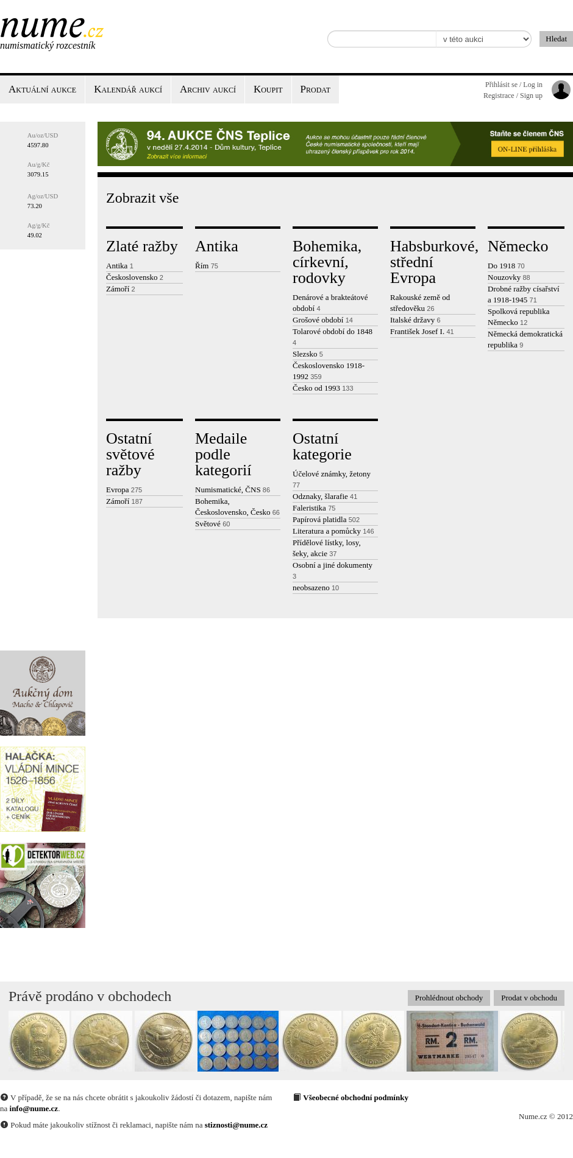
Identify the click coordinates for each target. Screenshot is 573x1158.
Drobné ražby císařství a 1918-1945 (524, 294)
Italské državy (415, 319)
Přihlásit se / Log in (514, 84)
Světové (212, 523)
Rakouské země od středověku (420, 303)
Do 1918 (506, 265)
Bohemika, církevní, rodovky (327, 262)
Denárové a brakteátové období (330, 303)
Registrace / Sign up (513, 95)
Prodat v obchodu (529, 997)
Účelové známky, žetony (332, 479)
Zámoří (120, 288)
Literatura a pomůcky (333, 530)
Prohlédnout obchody (449, 997)
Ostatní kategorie (322, 446)
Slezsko (308, 353)
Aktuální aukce (42, 89)
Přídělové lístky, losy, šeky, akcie (327, 548)
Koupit (268, 89)
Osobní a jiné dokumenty (332, 570)
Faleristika (314, 507)
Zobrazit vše (142, 198)
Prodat (315, 89)
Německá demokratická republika (525, 339)
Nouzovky (509, 277)
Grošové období (323, 319)
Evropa (124, 489)
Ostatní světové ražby (130, 454)
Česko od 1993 (323, 387)
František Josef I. (422, 331)
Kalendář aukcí (128, 89)
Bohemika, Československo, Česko (237, 507)
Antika (119, 265)
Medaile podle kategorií (223, 454)
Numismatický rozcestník (47, 45)
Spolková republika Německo (518, 317)
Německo (518, 246)
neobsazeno (316, 587)
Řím (206, 265)
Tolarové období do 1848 (332, 336)
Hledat (556, 38)
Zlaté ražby (142, 246)
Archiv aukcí (208, 89)
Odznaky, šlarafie (325, 496)
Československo (134, 277)
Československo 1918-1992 (329, 371)
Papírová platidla (326, 519)
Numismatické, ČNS (232, 489)
